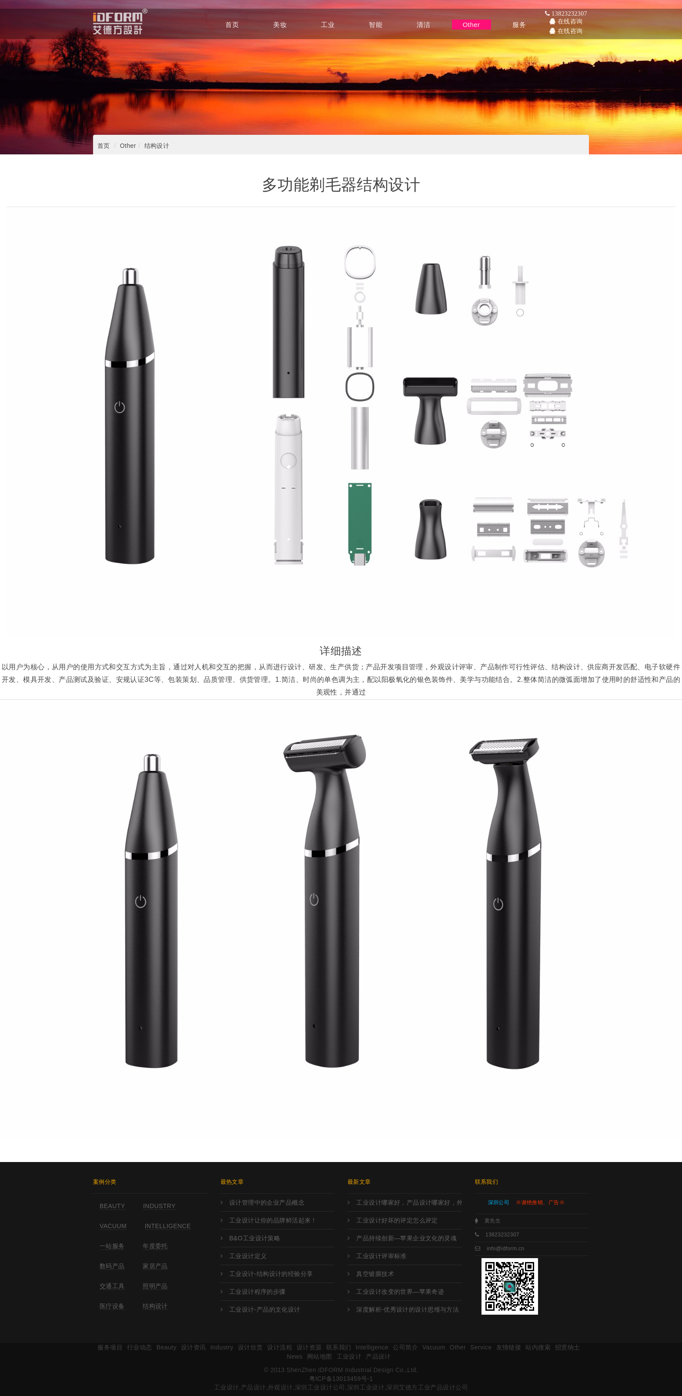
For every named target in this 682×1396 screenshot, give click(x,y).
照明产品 (155, 1285)
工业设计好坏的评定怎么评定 (397, 1220)
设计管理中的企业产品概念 (266, 1202)
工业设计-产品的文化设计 (265, 1309)
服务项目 (110, 1347)
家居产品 (155, 1265)
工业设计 (349, 1356)
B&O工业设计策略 (254, 1238)
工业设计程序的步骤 (257, 1291)
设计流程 (279, 1347)
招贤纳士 (567, 1347)
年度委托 (155, 1245)
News (295, 1356)
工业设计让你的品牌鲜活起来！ (273, 1220)
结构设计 (157, 145)
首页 (103, 145)
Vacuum (113, 1225)
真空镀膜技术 (375, 1273)
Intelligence (168, 1225)
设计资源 (309, 1347)
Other (128, 145)
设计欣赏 (250, 1347)
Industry (159, 1205)
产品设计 (378, 1356)
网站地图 (319, 1356)
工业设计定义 (248, 1255)
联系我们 (338, 1347)
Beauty (112, 1205)
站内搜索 (538, 1347)
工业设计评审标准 (381, 1255)
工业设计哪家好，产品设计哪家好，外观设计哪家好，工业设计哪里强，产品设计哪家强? (408, 1202)
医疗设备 (112, 1305)
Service (481, 1347)
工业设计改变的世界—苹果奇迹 (400, 1291)
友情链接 (509, 1347)
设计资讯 (193, 1347)
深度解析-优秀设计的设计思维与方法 (407, 1309)
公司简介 (405, 1347)
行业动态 (139, 1347)
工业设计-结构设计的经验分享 (271, 1273)
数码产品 (112, 1265)
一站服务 (112, 1245)
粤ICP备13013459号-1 (341, 1378)
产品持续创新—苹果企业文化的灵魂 (406, 1238)
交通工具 (112, 1285)
